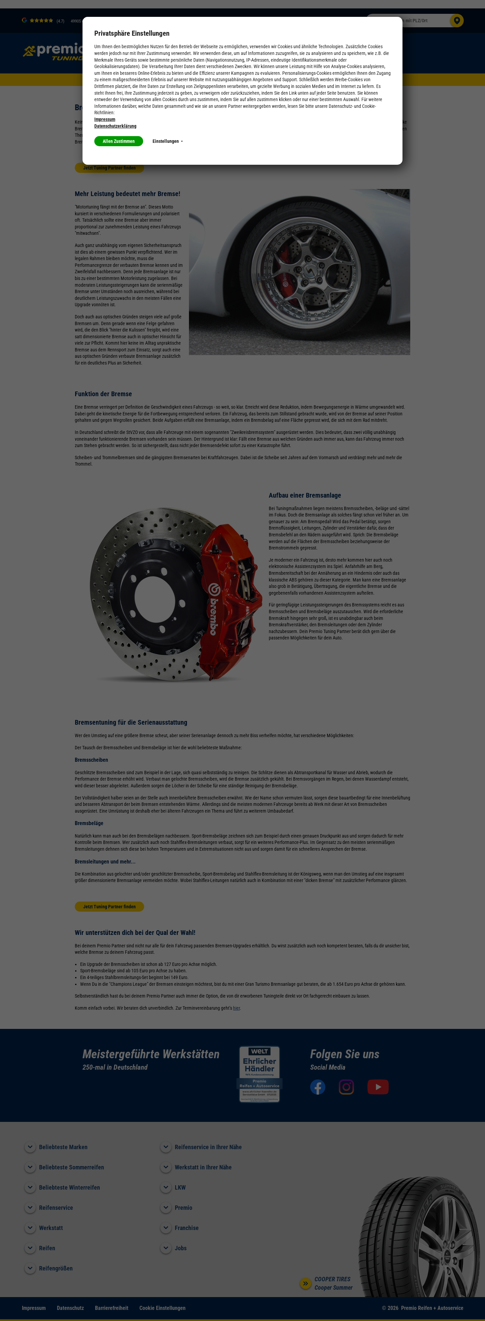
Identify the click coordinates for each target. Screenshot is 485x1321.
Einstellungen (168, 141)
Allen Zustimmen (119, 141)
